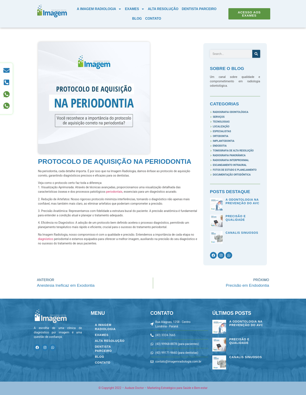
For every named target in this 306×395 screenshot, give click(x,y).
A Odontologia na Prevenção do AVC (242, 201)
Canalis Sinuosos (242, 232)
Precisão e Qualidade (236, 217)
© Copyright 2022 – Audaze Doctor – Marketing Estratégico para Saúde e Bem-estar (153, 388)
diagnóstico (46, 239)
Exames (135, 9)
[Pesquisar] (256, 54)
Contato (153, 18)
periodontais (114, 191)
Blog (137, 18)
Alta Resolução (163, 9)
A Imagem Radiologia (99, 9)
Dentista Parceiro (199, 9)
